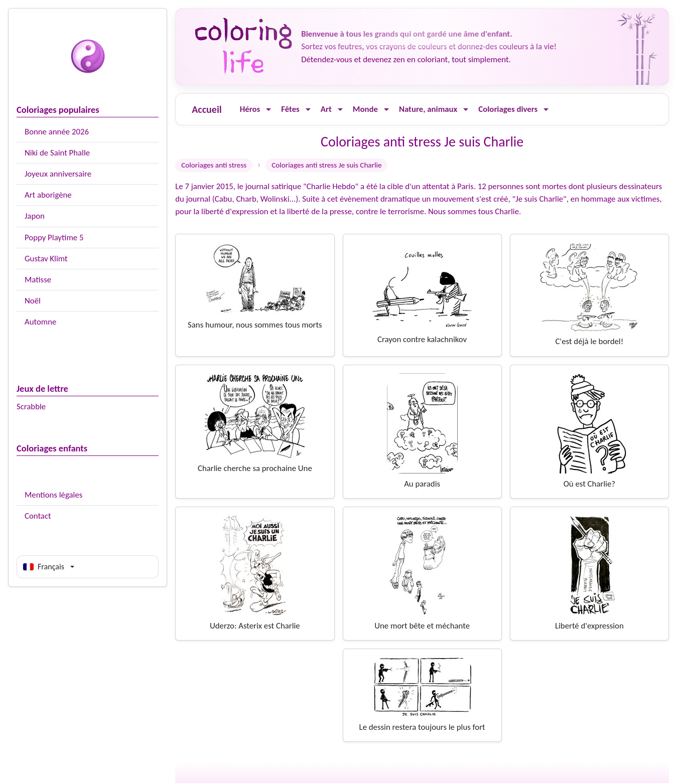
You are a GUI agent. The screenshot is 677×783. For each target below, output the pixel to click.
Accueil (206, 109)
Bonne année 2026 (57, 131)
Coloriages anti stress (213, 165)
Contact (38, 516)
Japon (35, 216)
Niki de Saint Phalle (57, 152)
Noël (33, 300)
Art (326, 109)
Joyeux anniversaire (58, 174)
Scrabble (31, 406)
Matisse (38, 279)
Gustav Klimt (46, 258)
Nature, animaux (428, 109)
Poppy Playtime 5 (54, 237)
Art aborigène (48, 195)
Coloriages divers (507, 109)
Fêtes (290, 109)
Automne (40, 322)
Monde (365, 109)
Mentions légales (53, 495)
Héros (250, 109)
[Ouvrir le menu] (268, 109)
